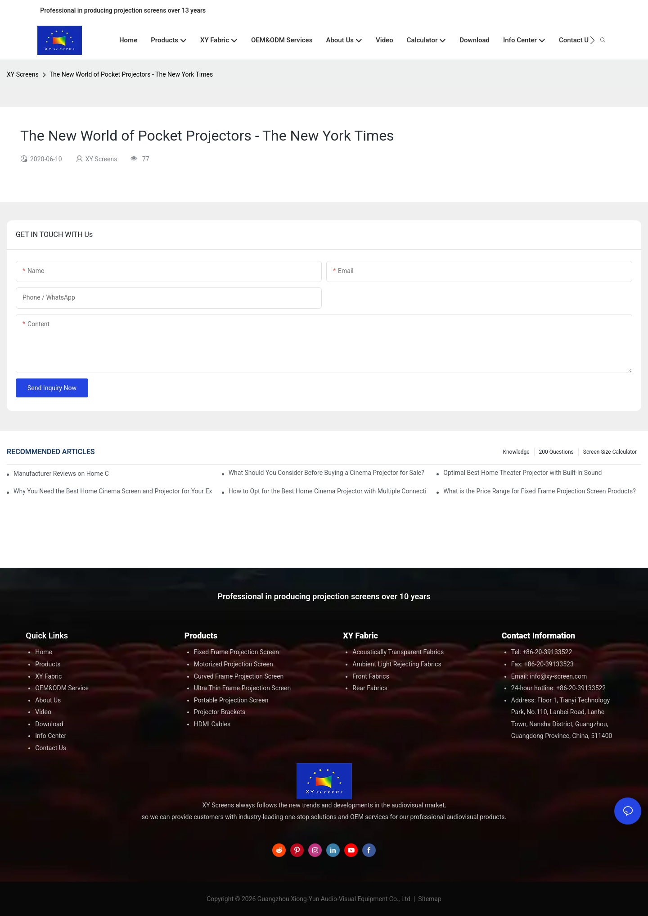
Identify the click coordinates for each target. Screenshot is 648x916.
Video (43, 711)
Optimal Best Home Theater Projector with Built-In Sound (522, 472)
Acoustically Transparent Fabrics (398, 652)
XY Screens (23, 74)
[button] (592, 40)
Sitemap (429, 898)
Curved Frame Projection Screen (239, 676)
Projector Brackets (220, 711)
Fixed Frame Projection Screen (236, 652)
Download (49, 724)
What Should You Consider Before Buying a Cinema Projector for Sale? (326, 472)
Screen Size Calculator (610, 452)
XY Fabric (48, 676)
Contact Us (50, 748)
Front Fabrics (370, 676)
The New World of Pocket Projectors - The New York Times (131, 74)
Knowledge (516, 452)
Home (43, 652)
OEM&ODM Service (62, 688)
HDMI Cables (212, 724)
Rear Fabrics (369, 688)
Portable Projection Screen (231, 700)
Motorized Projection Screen (233, 664)
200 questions (556, 452)
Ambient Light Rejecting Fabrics (396, 664)
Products (47, 664)
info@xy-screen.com (558, 676)
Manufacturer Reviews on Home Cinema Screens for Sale (61, 473)
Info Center (50, 735)
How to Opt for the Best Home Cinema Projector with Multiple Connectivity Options (328, 491)
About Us (48, 700)
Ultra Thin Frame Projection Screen (242, 688)
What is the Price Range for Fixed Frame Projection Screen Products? (539, 491)
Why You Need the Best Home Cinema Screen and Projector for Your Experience (113, 491)
